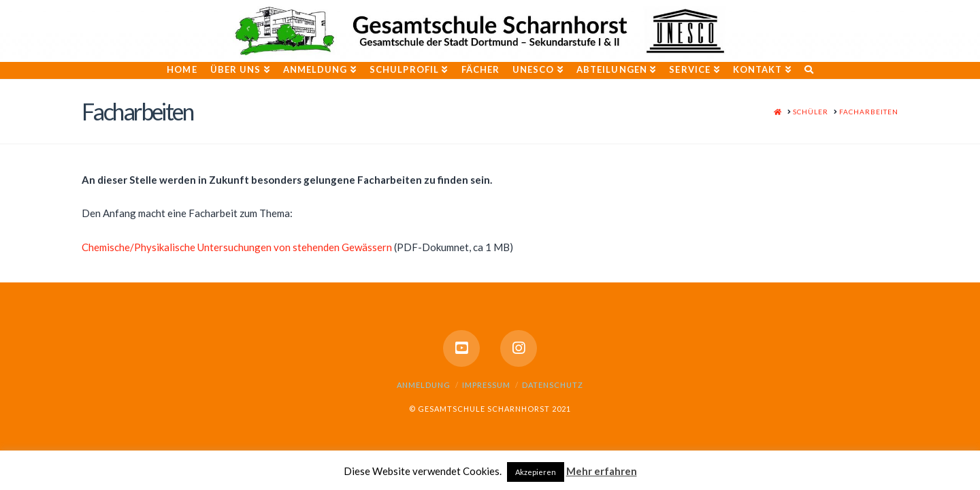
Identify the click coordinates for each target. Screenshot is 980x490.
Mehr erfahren (601, 471)
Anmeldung (424, 384)
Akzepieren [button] (535, 472)
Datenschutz (552, 384)
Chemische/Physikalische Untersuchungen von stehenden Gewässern (237, 247)
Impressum (486, 384)
